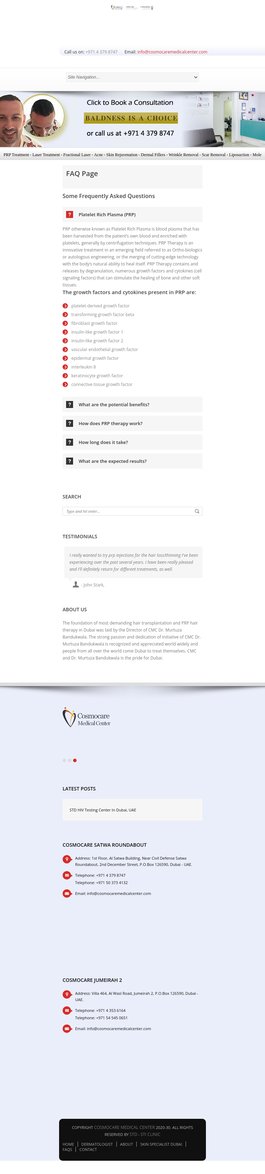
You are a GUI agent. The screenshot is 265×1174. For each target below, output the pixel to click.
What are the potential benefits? (114, 404)
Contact (88, 1152)
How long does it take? (103, 442)
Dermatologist (97, 1147)
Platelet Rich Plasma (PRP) (107, 214)
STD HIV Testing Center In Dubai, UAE (103, 813)
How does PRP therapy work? (111, 423)
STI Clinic (150, 1137)
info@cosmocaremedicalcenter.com (172, 52)
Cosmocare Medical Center (124, 1130)
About (126, 1147)
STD (133, 1137)
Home (68, 1147)
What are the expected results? (112, 461)
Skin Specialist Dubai (161, 1147)
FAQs (67, 1152)
